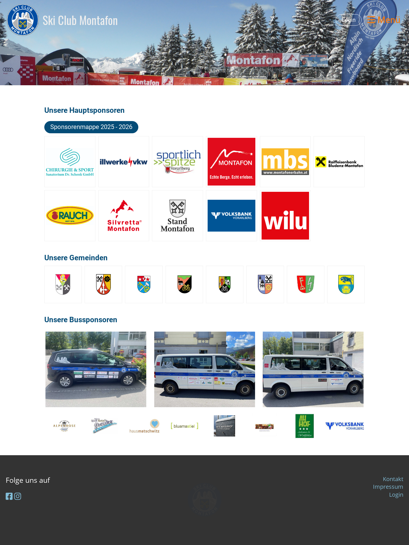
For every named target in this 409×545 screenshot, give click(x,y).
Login (349, 19)
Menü (383, 19)
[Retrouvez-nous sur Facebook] (9, 496)
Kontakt (393, 479)
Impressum (388, 486)
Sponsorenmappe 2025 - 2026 (91, 126)
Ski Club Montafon (80, 20)
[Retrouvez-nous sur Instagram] (17, 496)
